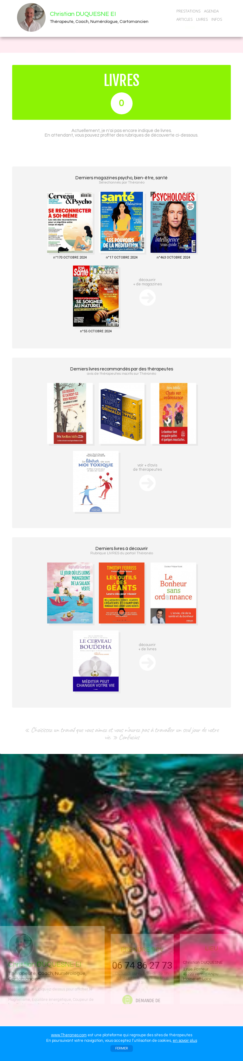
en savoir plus (185, 1040)
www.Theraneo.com (69, 1035)
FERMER (121, 1048)
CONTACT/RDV (190, 27)
